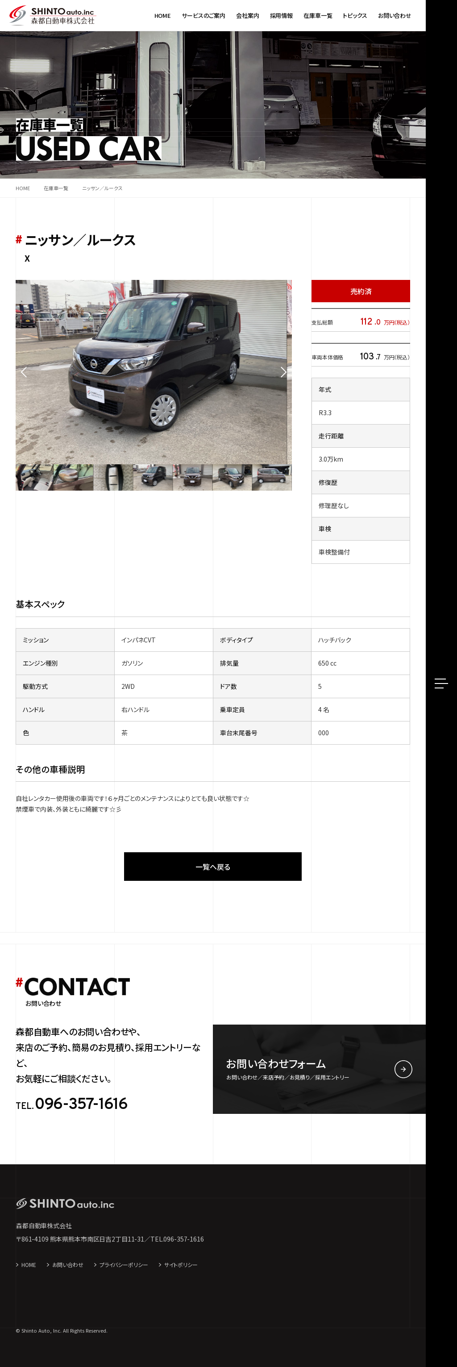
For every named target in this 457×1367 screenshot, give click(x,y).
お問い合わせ (67, 1264)
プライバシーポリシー (124, 1264)
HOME (28, 1264)
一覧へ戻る (212, 866)
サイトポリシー (181, 1264)
